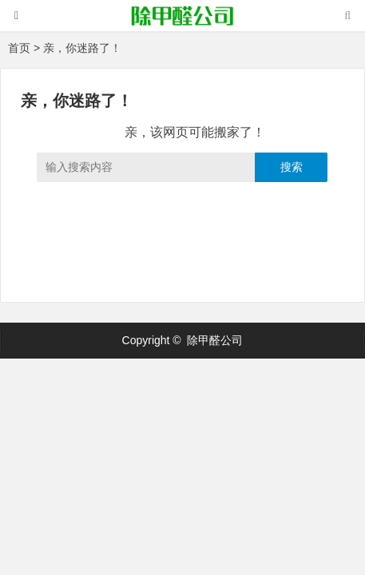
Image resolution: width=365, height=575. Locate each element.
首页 (19, 48)
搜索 (291, 167)
